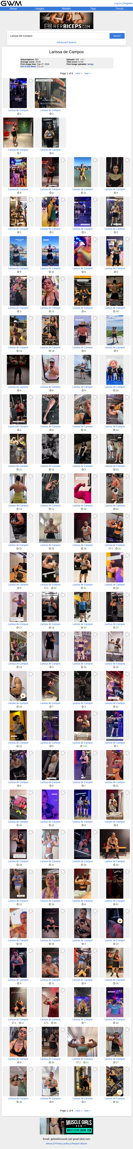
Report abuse (79, 1143)
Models (66, 8)
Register (127, 3)
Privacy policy (62, 1143)
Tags (93, 8)
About (49, 1143)
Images (39, 8)
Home (13, 8)
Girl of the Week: (28, 66)
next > (78, 73)
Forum (119, 8)
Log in (117, 3)
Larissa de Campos (18, 110)
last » (88, 73)
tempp (90, 64)
